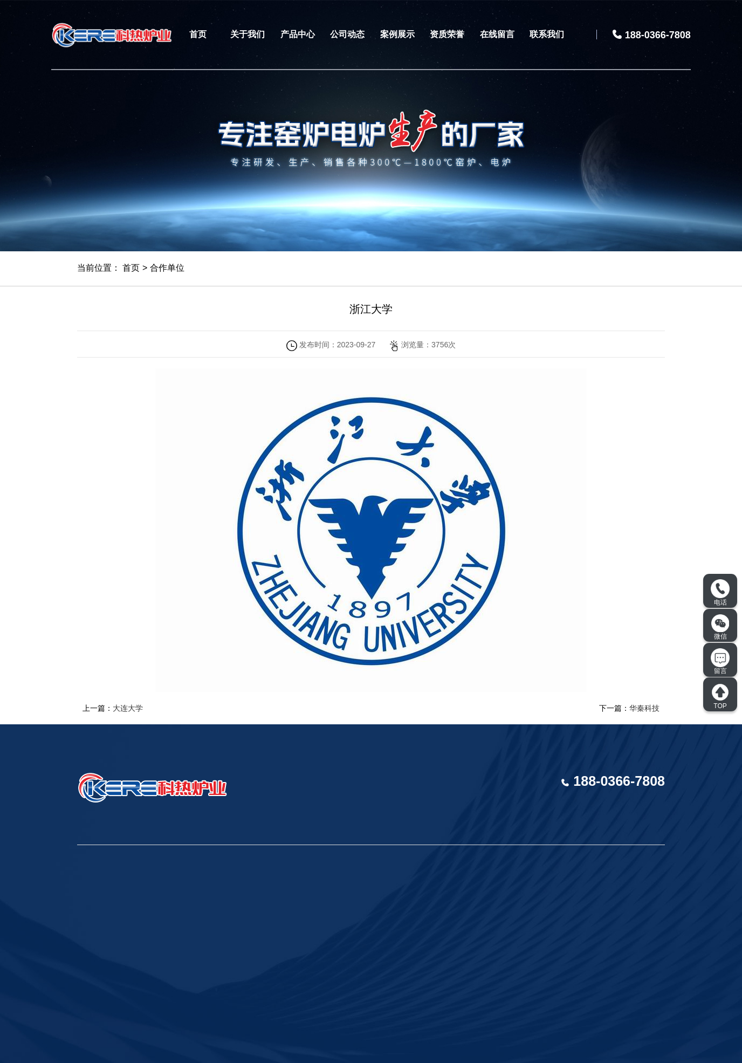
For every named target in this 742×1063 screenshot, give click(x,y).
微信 (720, 627)
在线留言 (497, 34)
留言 (720, 661)
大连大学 (128, 708)
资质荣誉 (447, 34)
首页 (198, 34)
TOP (720, 696)
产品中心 (297, 34)
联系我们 (547, 34)
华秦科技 (644, 708)
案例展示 (397, 34)
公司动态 (347, 34)
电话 (720, 592)
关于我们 (247, 34)
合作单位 (167, 267)
